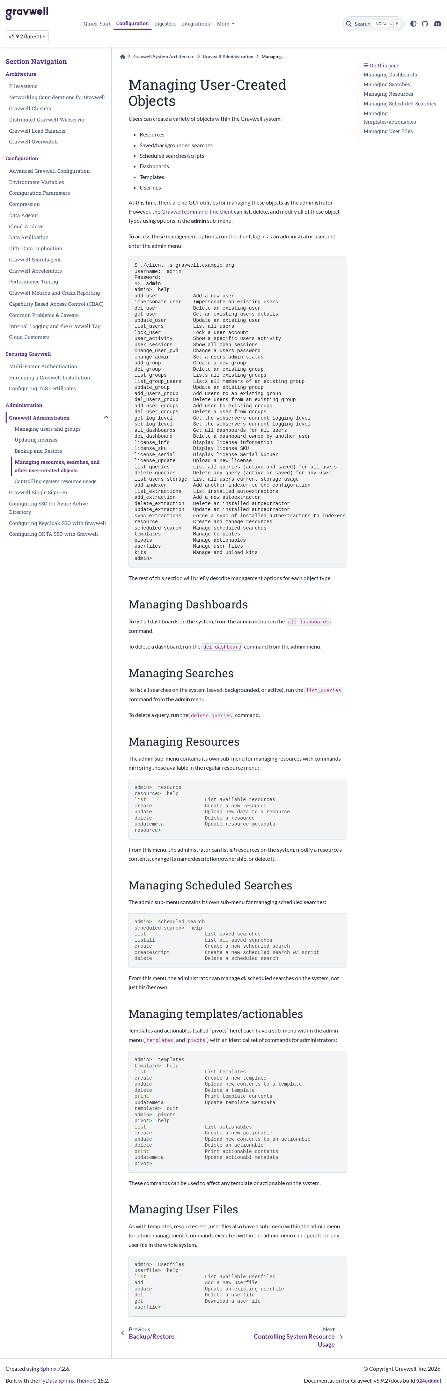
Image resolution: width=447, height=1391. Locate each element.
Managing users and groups (48, 429)
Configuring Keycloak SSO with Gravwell (57, 523)
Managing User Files (388, 131)
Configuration (132, 23)
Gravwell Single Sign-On (38, 492)
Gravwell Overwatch (33, 141)
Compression (24, 204)
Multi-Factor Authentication (43, 366)
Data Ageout (23, 215)
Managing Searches (387, 84)
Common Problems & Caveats (44, 315)
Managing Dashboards (390, 74)
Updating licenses (36, 439)
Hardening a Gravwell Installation (49, 377)
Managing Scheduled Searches (400, 103)
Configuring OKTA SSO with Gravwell (53, 534)
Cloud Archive (26, 226)
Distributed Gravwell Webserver (47, 119)
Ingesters (165, 23)
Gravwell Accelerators (35, 270)
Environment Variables (36, 182)
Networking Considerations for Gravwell (57, 97)
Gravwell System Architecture (164, 56)
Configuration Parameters (39, 193)
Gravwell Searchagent (35, 259)
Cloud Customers (29, 337)
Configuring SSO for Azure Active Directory (48, 507)
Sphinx (48, 1368)
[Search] (374, 23)
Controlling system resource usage (55, 481)
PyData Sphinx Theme (65, 1380)
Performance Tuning (33, 281)
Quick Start (97, 23)
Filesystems (23, 86)
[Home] (122, 56)
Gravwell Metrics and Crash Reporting (54, 292)
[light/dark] (413, 24)
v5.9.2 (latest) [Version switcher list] (25, 36)
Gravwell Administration (39, 417)
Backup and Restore (38, 450)
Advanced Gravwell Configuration (49, 171)
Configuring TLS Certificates (42, 388)
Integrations (195, 23)
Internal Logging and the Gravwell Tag (55, 326)
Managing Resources (388, 93)
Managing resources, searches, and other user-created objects (57, 466)
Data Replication (29, 237)
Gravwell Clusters (30, 108)
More (223, 23)
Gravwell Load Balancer (37, 130)
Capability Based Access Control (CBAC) (56, 304)
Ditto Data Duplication (35, 248)
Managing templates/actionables (390, 117)
